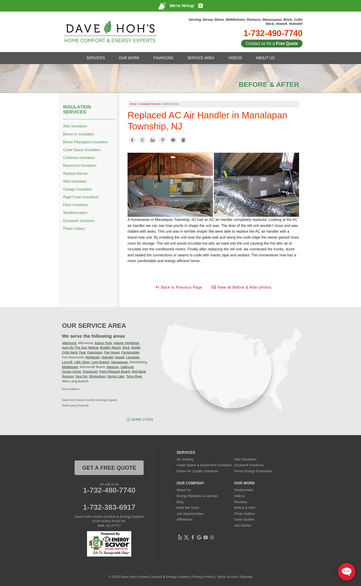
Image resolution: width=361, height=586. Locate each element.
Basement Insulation (79, 165)
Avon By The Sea (74, 347)
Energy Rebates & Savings (197, 496)
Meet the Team (188, 508)
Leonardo (133, 357)
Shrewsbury (97, 376)
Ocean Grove (71, 371)
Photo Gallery (74, 229)
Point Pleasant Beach (114, 371)
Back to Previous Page (178, 287)
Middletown (70, 367)
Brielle (135, 347)
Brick (126, 347)
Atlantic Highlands (126, 343)
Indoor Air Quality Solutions (197, 471)
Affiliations (184, 519)
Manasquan (119, 362)
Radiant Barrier (75, 174)
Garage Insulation (77, 189)
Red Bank (139, 371)
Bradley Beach (110, 347)
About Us (184, 490)
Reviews (240, 502)
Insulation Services (77, 109)
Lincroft (67, 362)
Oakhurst (127, 367)
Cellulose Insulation (79, 158)
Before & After (245, 508)
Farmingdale (131, 352)
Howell (119, 357)
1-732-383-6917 (109, 507)
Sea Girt (81, 376)
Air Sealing (185, 459)
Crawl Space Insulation (82, 150)
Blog (180, 502)
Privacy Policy (203, 577)
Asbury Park (103, 343)
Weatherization (75, 213)
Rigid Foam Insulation (81, 197)
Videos (239, 496)
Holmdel (107, 357)
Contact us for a (272, 43)
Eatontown (94, 352)
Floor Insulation (75, 205)
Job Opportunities (190, 514)
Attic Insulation (75, 126)
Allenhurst (69, 343)
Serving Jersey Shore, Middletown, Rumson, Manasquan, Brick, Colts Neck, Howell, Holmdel (246, 22)
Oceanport (90, 371)
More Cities (142, 419)
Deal (82, 352)
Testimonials (243, 490)
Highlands (92, 357)
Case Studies (244, 519)
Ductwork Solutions (79, 221)
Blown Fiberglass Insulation (85, 142)
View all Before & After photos (241, 287)
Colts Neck (70, 352)
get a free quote (109, 468)
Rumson (68, 376)
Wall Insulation (75, 181)
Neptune (113, 367)
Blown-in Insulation (78, 134)
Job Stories (242, 525)
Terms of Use (227, 577)
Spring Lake (116, 376)
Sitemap (246, 577)
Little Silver (82, 362)
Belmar (93, 347)
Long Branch (100, 362)
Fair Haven (112, 352)
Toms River (134, 376)
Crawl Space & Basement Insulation (204, 465)
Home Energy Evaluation (253, 471)
